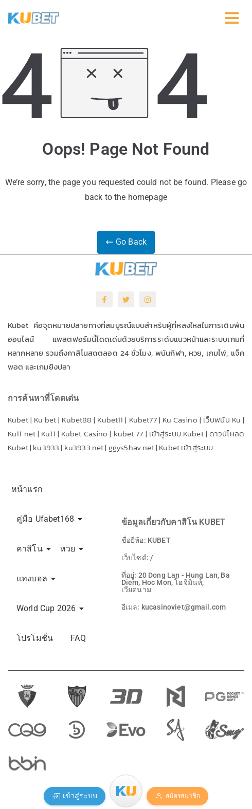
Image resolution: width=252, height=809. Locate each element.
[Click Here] (232, 20)
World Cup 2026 (47, 608)
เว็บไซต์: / (137, 558)
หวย (69, 549)
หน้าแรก (27, 489)
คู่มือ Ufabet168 (47, 519)
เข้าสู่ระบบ (74, 796)
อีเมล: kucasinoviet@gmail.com (173, 607)
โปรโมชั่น (34, 638)
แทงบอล (33, 578)
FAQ (77, 638)
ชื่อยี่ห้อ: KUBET (146, 540)
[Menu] (126, 791)
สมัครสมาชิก (177, 796)
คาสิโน (31, 549)
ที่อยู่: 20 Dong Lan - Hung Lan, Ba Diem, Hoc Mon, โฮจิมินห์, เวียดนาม (175, 582)
